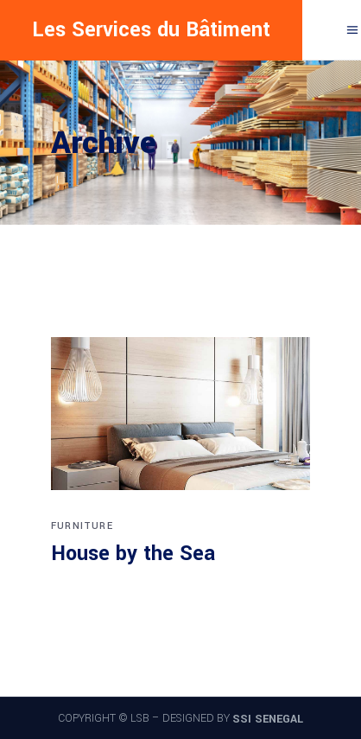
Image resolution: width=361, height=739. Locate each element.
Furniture (82, 525)
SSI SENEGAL (267, 719)
